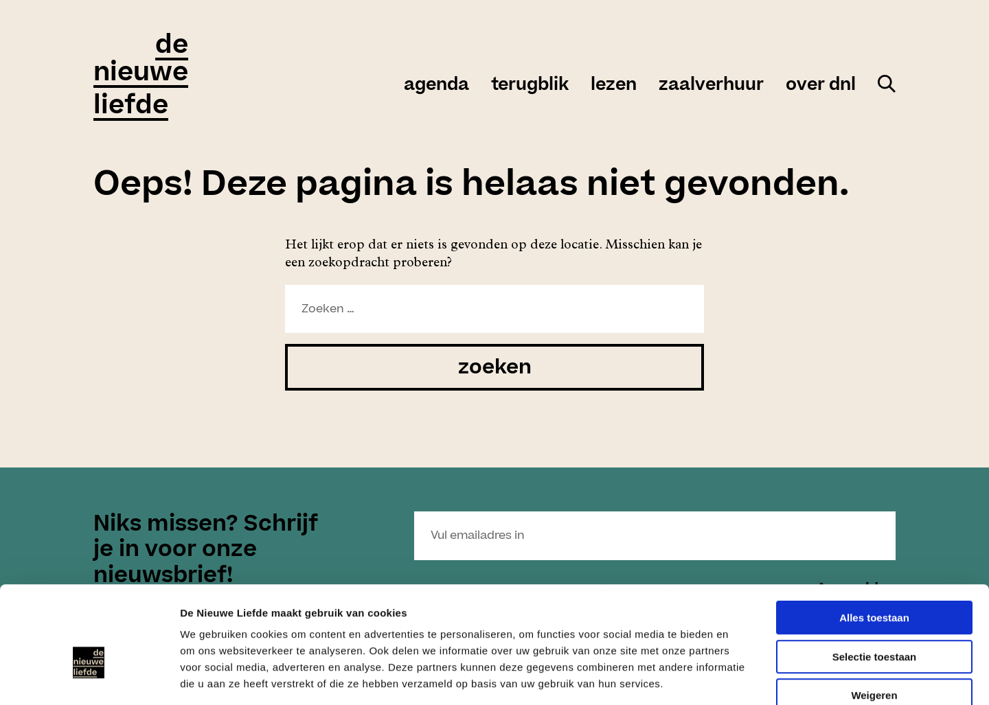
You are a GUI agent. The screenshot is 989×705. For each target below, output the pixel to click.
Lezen (614, 85)
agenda (436, 85)
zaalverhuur (711, 85)
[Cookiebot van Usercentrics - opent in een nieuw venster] (89, 678)
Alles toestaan (874, 540)
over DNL (821, 85)
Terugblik (530, 85)
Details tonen (742, 678)
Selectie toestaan (874, 580)
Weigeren (874, 618)
